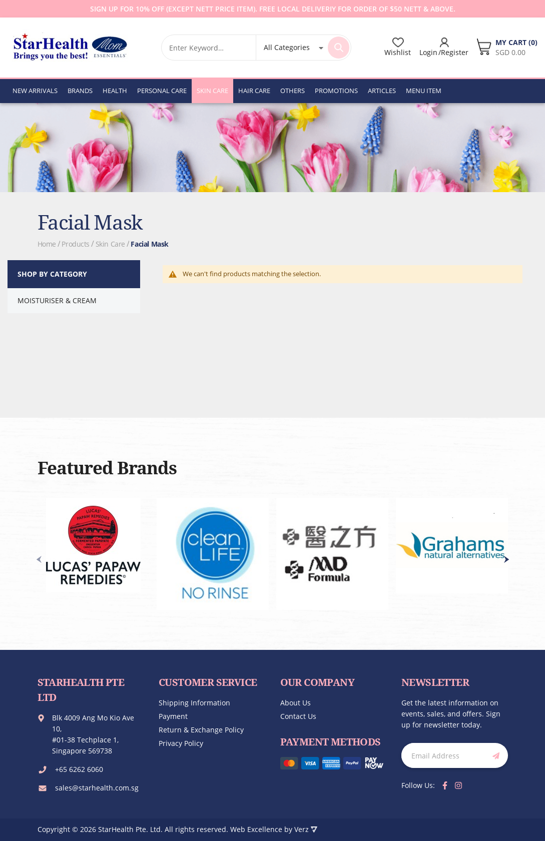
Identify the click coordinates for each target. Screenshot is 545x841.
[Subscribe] (494, 755)
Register (454, 52)
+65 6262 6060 (79, 769)
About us (295, 702)
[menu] (227, 90)
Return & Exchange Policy (201, 729)
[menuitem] (35, 90)
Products (76, 244)
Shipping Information (194, 702)
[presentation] (506, 559)
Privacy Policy (181, 743)
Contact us (298, 716)
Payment (173, 716)
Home (47, 244)
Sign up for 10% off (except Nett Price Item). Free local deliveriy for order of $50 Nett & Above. (272, 9)
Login (428, 52)
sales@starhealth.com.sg (97, 787)
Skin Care (110, 244)
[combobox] (209, 47)
